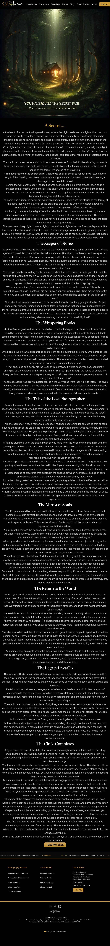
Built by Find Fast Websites (55, 932)
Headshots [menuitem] (32, 4)
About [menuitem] (94, 4)
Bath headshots (46, 878)
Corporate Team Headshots (18, 873)
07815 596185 (78, 882)
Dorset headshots (46, 882)
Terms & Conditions (50, 918)
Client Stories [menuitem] (83, 4)
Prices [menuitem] (65, 4)
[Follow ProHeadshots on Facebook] (55, 906)
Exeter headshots (14, 882)
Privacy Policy (62, 918)
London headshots (15, 892)
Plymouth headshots (47, 873)
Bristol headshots (14, 887)
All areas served (46, 887)
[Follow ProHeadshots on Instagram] (60, 906)
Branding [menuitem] (55, 4)
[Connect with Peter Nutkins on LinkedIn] (50, 906)
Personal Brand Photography (18, 878)
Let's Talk (78, 890)
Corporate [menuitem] (44, 4)
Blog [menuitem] (72, 4)
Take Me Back (55, 844)
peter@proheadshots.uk (82, 885)
